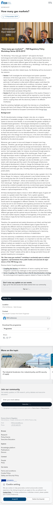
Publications (5, 450)
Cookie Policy (5, 473)
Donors (3, 452)
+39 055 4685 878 (16, 425)
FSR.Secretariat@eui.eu (17, 423)
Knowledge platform (8, 447)
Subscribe (26, 404)
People (3, 460)
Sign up (26, 289)
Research (4, 435)
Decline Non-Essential (38, 499)
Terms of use (35, 408)
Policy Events (5, 437)
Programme (26, 329)
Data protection (45, 408)
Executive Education (8, 439)
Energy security (7, 356)
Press (3, 463)
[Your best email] (26, 400)
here (45, 109)
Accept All (15, 499)
